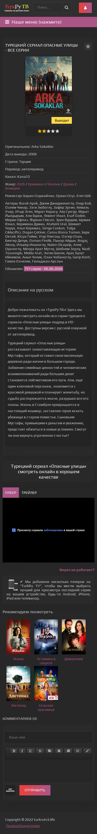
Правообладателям (23, 826)
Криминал (36, 184)
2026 (21, 184)
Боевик (54, 184)
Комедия (12, 188)
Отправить (35, 790)
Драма (68, 184)
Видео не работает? (76, 570)
